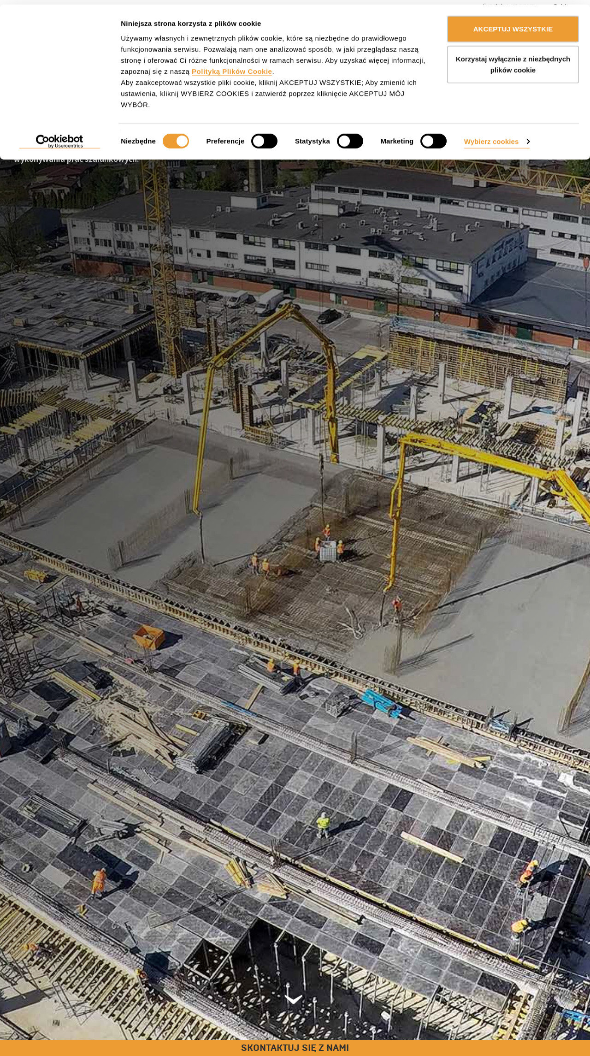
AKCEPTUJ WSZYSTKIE (513, 24)
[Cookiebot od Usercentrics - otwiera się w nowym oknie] (59, 137)
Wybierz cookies (491, 137)
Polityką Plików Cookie (232, 67)
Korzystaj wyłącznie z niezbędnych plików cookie (513, 60)
